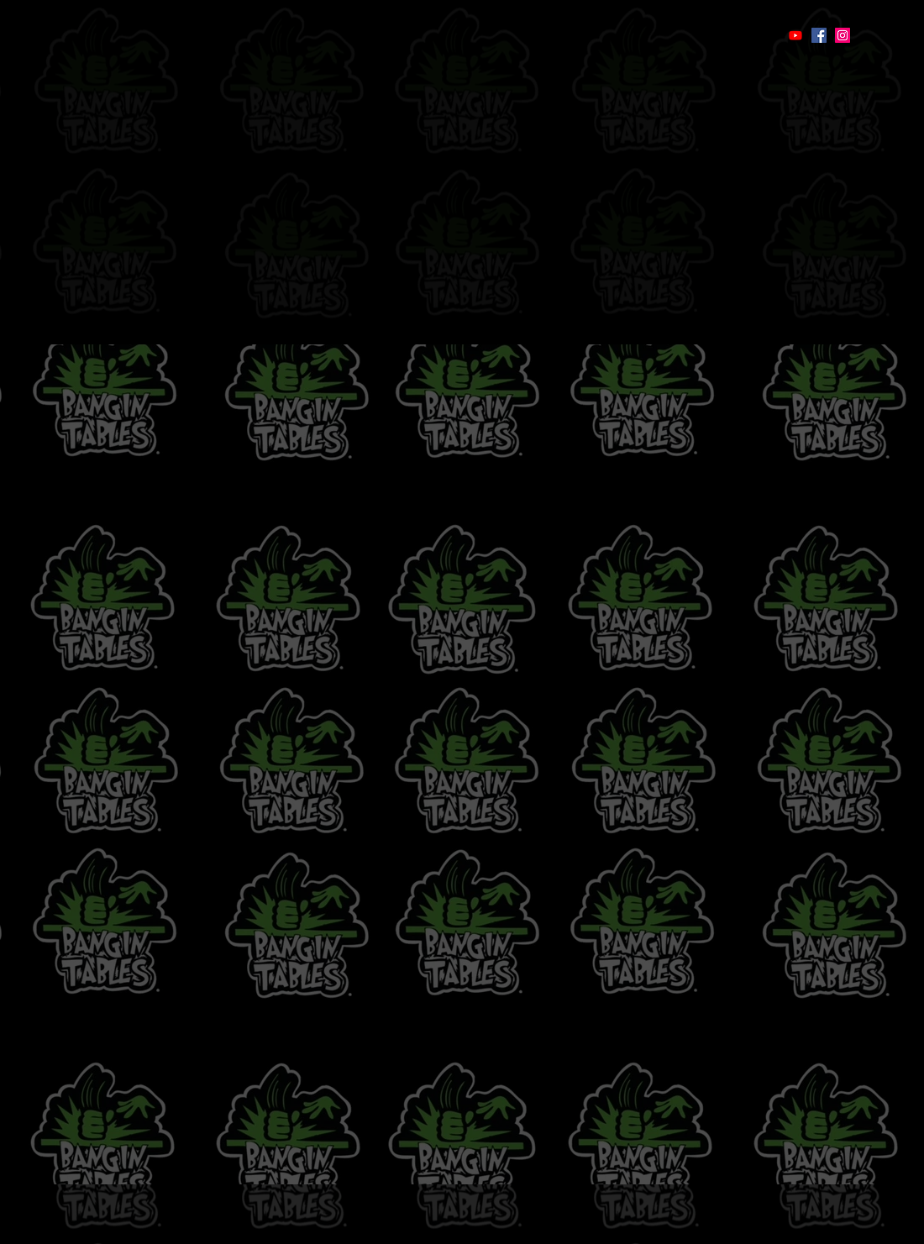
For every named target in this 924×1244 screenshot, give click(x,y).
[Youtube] (795, 35)
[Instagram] (842, 35)
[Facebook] (819, 35)
